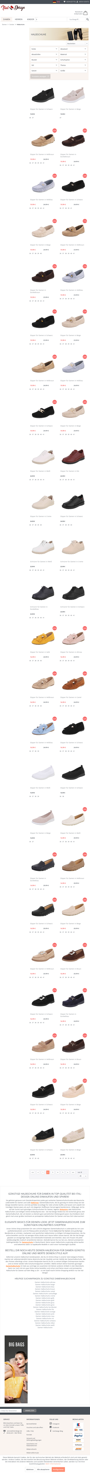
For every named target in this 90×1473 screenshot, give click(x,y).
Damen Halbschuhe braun (45, 1289)
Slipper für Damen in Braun (70, 969)
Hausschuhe (8, 75)
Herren (5, 92)
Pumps (6, 62)
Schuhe (5, 35)
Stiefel (6, 41)
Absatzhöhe (36, 54)
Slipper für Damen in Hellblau (41, 200)
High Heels (7, 65)
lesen (18, 1423)
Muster (34, 60)
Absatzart (64, 49)
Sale (4, 87)
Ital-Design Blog (58, 1431)
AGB (28, 1460)
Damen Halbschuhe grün (45, 1305)
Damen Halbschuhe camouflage (45, 1293)
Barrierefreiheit (32, 1424)
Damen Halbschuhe (45, 1327)
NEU (5, 78)
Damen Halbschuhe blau (45, 1287)
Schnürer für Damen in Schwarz (72, 607)
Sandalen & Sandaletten (11, 72)
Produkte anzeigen (40, 76)
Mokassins (9, 47)
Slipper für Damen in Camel (70, 697)
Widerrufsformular (33, 1453)
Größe (62, 71)
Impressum (30, 1464)
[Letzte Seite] (73, 1172)
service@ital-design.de (14, 1431)
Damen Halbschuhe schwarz (45, 1321)
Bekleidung (6, 81)
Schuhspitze (65, 60)
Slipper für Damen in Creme (40, 516)
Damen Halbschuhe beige (45, 1284)
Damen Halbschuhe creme (45, 1296)
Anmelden (29, 1410)
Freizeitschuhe (8, 59)
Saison (34, 71)
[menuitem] (70, 2)
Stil (33, 65)
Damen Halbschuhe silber (45, 1323)
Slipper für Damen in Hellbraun (42, 154)
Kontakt (29, 1435)
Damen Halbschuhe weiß (45, 1325)
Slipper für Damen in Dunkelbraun (68, 155)
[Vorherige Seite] (38, 1172)
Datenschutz (31, 1456)
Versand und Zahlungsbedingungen (34, 1439)
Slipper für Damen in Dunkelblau (38, 879)
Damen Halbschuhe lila (45, 1309)
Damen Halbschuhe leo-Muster (45, 1307)
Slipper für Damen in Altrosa (71, 652)
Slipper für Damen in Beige (70, 109)
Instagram (56, 1424)
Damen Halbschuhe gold (45, 1300)
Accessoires (6, 84)
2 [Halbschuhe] (47, 1172)
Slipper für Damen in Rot (69, 471)
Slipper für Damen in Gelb (40, 652)
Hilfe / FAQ (30, 1431)
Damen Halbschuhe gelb (45, 1298)
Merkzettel (70, 2)
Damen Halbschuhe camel (45, 1291)
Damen (5, 31)
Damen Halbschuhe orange (45, 1312)
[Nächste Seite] (67, 1172)
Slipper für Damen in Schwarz (41, 109)
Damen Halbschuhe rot (45, 1318)
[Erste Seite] (33, 1172)
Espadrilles (9, 56)
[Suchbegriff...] (78, 19)
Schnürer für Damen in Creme (71, 561)
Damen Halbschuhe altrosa (45, 1282)
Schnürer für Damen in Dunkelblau (39, 608)
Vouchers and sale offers (35, 1427)
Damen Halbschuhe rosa (45, 1316)
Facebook (56, 1427)
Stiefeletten (7, 38)
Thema (63, 65)
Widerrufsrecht (32, 1449)
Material (63, 54)
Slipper (7, 53)
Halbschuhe (8, 44)
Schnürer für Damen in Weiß (41, 561)
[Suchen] (87, 19)
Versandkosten (39, 1470)
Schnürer (8, 50)
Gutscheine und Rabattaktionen (32, 1445)
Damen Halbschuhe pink (45, 1314)
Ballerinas (7, 69)
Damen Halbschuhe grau (45, 1303)
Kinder (5, 97)
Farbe (34, 49)
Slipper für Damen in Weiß (40, 471)
